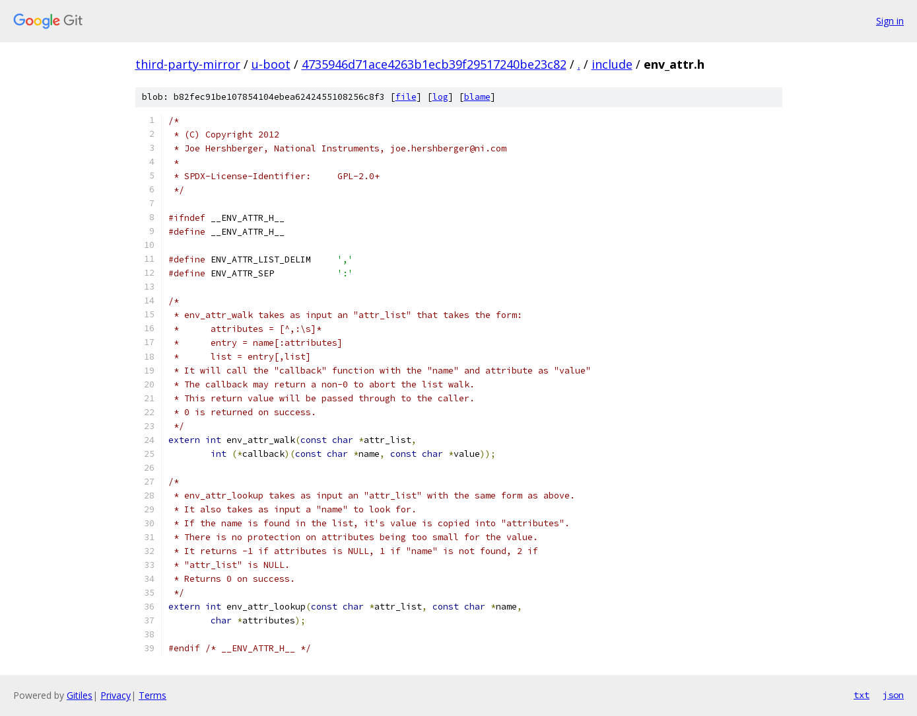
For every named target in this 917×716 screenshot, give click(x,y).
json (893, 695)
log (440, 96)
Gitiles (79, 695)
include (612, 64)
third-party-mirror (187, 64)
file (406, 96)
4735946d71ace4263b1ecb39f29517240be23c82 (434, 64)
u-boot (271, 64)
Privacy (115, 695)
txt (861, 695)
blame (477, 96)
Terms (152, 695)
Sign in (890, 21)
